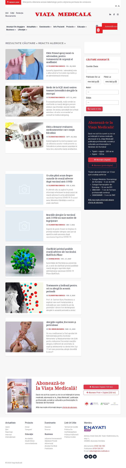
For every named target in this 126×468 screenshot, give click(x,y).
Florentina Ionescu (57, 66)
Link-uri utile (70, 422)
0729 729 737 (98, 448)
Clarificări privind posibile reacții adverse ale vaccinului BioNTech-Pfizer (61, 251)
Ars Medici (29, 438)
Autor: (88, 87)
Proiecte (70, 27)
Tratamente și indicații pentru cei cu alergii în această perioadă (61, 288)
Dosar (27, 427)
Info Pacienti (58, 27)
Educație (82, 27)
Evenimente (45, 27)
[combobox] (102, 92)
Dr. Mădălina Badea (56, 329)
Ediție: (88, 98)
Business (11, 30)
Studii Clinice (29, 441)
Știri (6, 13)
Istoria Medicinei (31, 443)
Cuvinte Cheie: (92, 66)
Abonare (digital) (102, 160)
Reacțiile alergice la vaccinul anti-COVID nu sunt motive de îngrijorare (61, 217)
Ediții (12, 13)
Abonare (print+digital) (102, 165)
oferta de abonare (69, 407)
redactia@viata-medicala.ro (99, 451)
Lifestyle (22, 30)
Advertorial (49, 443)
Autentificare (107, 28)
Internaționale (10, 437)
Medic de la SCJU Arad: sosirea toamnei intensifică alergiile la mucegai (61, 90)
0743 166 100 (99, 446)
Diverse (47, 429)
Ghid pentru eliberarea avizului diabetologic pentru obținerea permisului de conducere (57, 2)
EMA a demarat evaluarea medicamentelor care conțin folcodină (60, 129)
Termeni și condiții (71, 427)
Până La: (107, 77)
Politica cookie (70, 437)
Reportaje (9, 432)
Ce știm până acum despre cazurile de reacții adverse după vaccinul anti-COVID (59, 178)
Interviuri (8, 434)
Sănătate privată (51, 441)
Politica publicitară (71, 434)
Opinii (7, 427)
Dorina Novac (54, 259)
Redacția (19, 13)
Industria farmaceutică (53, 438)
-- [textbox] (88, 92)
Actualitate (32, 27)
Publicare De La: (93, 77)
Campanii (28, 429)
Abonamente (10, 16)
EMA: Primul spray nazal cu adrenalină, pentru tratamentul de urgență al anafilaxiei (60, 58)
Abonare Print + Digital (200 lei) (101, 392)
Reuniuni (48, 427)
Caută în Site (94, 109)
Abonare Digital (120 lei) (101, 387)
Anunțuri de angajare (15, 27)
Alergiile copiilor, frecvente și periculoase (61, 324)
